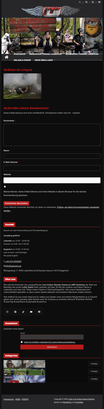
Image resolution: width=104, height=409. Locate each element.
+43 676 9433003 (13, 261)
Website (7, 174)
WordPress (67, 402)
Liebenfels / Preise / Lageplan (45, 54)
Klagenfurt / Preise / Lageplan (82, 54)
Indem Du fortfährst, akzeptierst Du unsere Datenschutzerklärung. (49, 342)
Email (22, 333)
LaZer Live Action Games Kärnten (81, 399)
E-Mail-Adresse (11, 162)
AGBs (18, 399)
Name (7, 150)
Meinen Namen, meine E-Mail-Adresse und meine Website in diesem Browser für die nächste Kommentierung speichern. (45, 193)
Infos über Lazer (44, 60)
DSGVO (25, 399)
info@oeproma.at (13, 266)
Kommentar (10, 120)
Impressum (9, 399)
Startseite (19, 54)
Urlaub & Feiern (22, 60)
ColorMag (79, 402)
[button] (54, 60)
